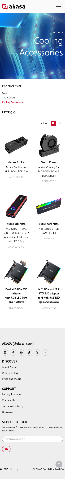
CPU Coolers (8, 98)
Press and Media (11, 379)
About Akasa (9, 367)
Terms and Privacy (12, 406)
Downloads (8, 412)
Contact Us (8, 400)
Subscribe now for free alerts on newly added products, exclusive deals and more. (32, 429)
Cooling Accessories (12, 102)
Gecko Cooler (49, 162)
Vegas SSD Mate (16, 224)
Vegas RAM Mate (49, 224)
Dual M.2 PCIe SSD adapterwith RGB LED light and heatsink (16, 295)
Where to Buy (10, 373)
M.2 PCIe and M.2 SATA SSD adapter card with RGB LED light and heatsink (49, 295)
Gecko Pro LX (16, 162)
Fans (4, 93)
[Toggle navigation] (58, 6)
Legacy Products (11, 394)
